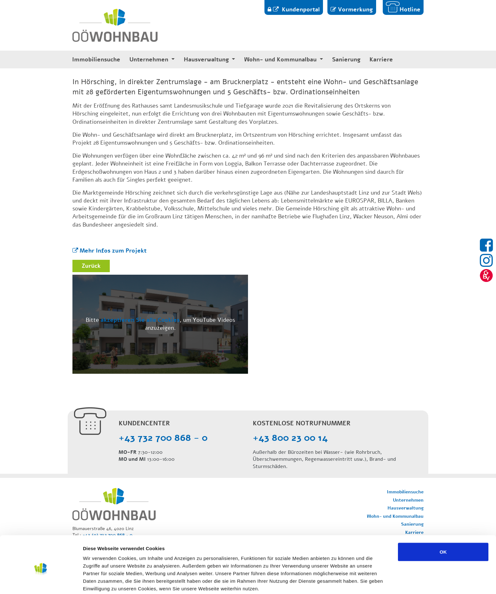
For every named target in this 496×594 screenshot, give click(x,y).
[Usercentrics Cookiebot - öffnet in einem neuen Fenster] (41, 581)
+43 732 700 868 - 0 (163, 437)
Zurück (91, 266)
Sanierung (346, 60)
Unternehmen (149, 60)
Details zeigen (336, 581)
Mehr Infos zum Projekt (113, 250)
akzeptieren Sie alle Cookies (140, 320)
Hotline (410, 9)
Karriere (381, 60)
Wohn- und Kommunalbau (281, 60)
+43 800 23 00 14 (290, 437)
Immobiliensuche (96, 60)
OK (443, 524)
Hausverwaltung (207, 60)
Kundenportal (300, 9)
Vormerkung (355, 9)
